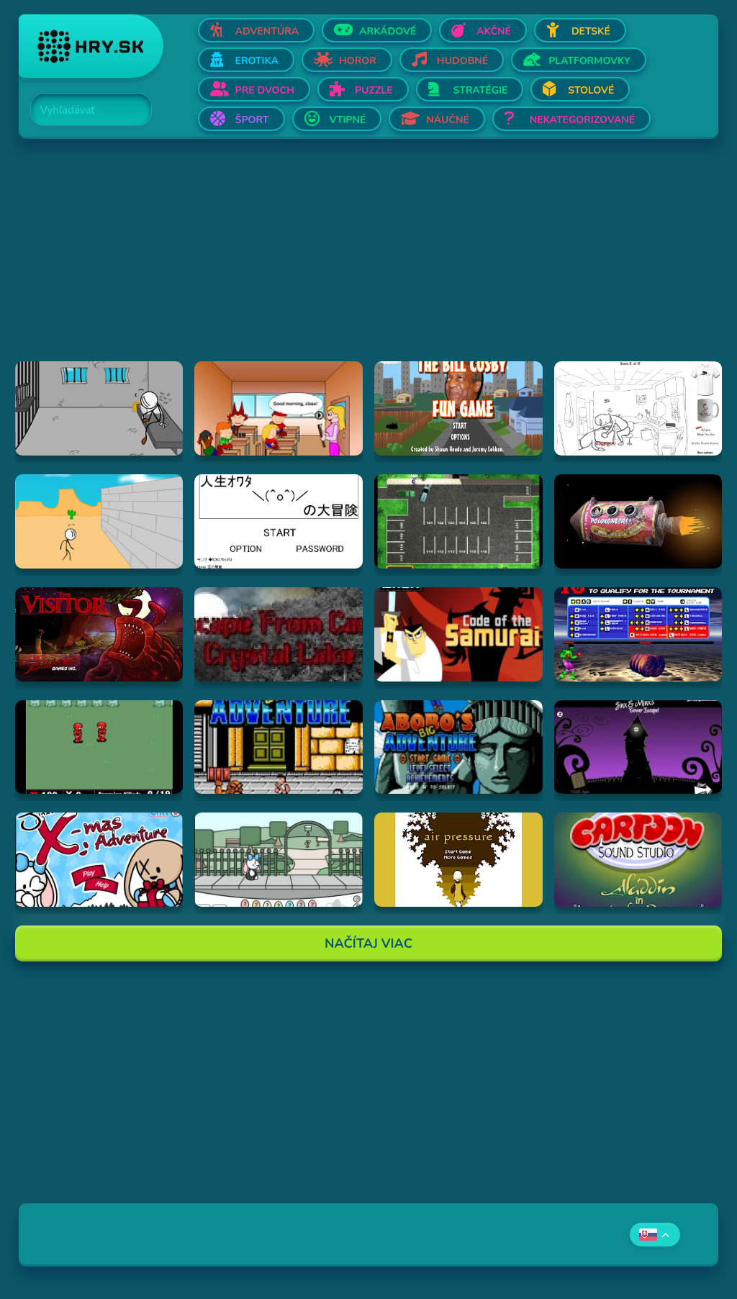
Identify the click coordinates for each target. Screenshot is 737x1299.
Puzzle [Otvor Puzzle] (374, 90)
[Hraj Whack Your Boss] (638, 408)
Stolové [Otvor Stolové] (591, 90)
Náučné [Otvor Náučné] (447, 120)
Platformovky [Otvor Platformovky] (589, 61)
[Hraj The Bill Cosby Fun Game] (458, 408)
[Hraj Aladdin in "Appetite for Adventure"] (638, 860)
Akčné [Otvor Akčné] (493, 31)
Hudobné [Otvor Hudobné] (462, 61)
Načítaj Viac (368, 943)
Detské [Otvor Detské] (590, 31)
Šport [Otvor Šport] (252, 120)
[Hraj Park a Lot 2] (458, 521)
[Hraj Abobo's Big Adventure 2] (458, 747)
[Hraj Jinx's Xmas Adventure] (99, 860)
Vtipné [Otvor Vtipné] (348, 120)
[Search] (83, 110)
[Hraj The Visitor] (99, 634)
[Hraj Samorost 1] (638, 521)
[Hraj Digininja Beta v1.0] (99, 747)
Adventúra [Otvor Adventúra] (267, 31)
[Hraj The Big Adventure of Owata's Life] (278, 521)
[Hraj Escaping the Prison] (99, 408)
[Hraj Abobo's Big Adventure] (278, 747)
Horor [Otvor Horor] (357, 61)
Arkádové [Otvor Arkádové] (387, 31)
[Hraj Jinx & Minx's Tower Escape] (638, 747)
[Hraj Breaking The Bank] (99, 521)
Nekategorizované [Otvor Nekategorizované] (582, 120)
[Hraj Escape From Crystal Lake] (278, 634)
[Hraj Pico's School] (278, 408)
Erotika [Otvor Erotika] (257, 61)
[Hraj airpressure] (458, 860)
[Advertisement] (369, 260)
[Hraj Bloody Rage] (638, 634)
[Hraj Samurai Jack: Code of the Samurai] (458, 634)
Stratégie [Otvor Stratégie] (480, 90)
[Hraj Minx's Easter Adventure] (278, 860)
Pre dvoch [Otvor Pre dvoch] (264, 90)
